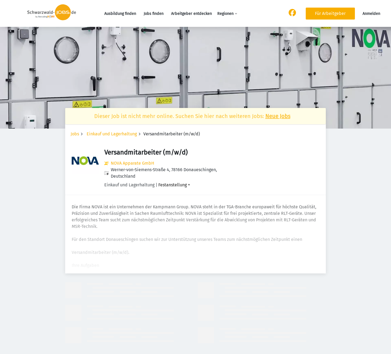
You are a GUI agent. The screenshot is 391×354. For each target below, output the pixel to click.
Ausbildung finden (120, 13)
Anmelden (371, 13)
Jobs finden (153, 13)
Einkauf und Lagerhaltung (112, 133)
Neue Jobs (277, 116)
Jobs (75, 133)
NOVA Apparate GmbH (132, 163)
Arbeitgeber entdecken (191, 13)
